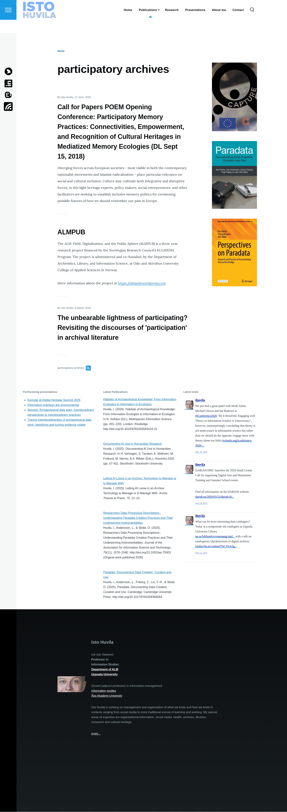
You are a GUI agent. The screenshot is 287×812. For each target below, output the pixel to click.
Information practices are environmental (53, 405)
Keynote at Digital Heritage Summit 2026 (53, 400)
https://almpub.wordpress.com (142, 283)
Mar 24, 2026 (201, 503)
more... (95, 733)
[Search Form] (252, 23)
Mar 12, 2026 (201, 553)
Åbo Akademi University (106, 695)
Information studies (103, 691)
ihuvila (200, 400)
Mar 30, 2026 (201, 452)
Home (61, 51)
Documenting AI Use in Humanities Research (132, 444)
